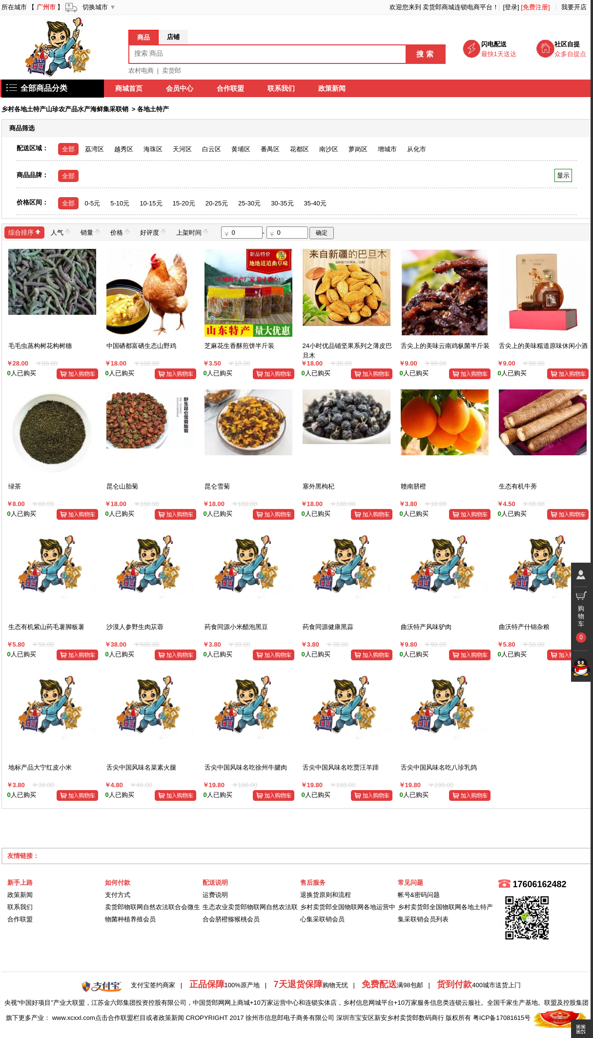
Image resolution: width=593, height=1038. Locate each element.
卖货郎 (171, 70)
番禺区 (270, 149)
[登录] (511, 7)
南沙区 (328, 149)
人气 (60, 232)
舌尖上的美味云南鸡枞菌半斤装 (445, 345)
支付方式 (117, 894)
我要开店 (574, 7)
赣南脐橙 (413, 486)
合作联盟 (230, 88)
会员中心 (180, 88)
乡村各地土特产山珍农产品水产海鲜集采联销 (64, 109)
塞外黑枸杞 (318, 486)
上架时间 (192, 232)
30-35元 (282, 203)
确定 (321, 232)
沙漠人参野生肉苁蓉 (135, 627)
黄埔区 (240, 149)
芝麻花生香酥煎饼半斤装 (239, 345)
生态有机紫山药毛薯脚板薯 (46, 627)
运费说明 (215, 894)
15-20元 (184, 203)
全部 (68, 149)
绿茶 (14, 486)
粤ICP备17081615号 (502, 1017)
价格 (120, 232)
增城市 (387, 149)
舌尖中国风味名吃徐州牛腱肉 (245, 767)
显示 (563, 175)
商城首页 (129, 88)
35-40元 (315, 203)
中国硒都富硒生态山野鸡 (141, 345)
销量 (90, 232)
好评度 (153, 232)
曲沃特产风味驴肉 (426, 627)
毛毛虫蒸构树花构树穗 (40, 345)
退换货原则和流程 (325, 894)
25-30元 (249, 203)
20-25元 (216, 203)
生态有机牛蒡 (518, 486)
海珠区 (153, 149)
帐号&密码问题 (419, 894)
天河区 (182, 149)
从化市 (416, 149)
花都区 (299, 149)
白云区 (211, 149)
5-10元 (119, 203)
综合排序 (24, 232)
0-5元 (93, 203)
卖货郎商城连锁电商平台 (457, 7)
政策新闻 (332, 88)
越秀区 (123, 149)
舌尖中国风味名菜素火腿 (141, 767)
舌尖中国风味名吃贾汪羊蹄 (341, 767)
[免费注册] (535, 7)
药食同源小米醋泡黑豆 (236, 627)
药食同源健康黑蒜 (328, 627)
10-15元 (151, 203)
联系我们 (281, 88)
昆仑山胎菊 (122, 486)
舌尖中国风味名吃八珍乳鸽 (439, 767)
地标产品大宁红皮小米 (40, 767)
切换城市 (95, 7)
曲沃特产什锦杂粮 (524, 627)
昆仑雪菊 (217, 486)
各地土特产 (153, 109)
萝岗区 (358, 149)
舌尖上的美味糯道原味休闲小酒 (543, 345)
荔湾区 (94, 149)
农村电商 (141, 70)
